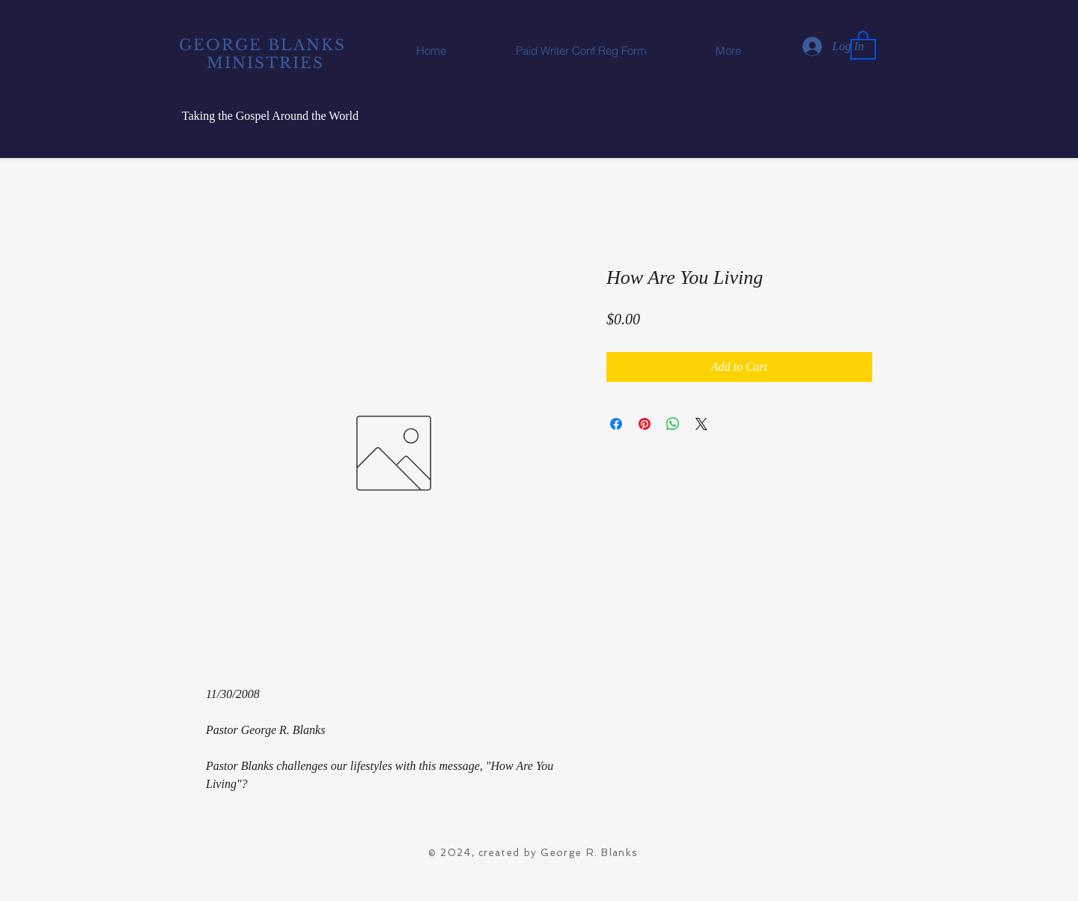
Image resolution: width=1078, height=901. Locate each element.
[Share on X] (701, 424)
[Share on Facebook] (616, 424)
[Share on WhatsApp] (673, 424)
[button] (863, 44)
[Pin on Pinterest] (645, 424)
